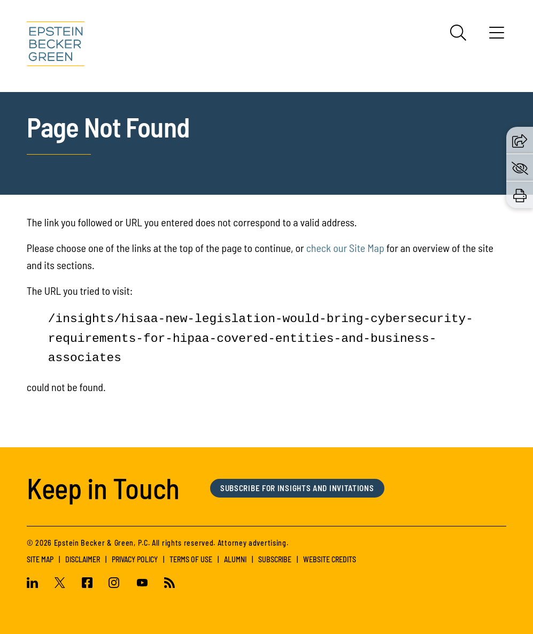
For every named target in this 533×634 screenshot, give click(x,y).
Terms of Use (190, 559)
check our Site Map (345, 247)
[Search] (458, 33)
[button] (519, 140)
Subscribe (274, 559)
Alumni (235, 559)
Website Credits (329, 559)
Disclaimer (82, 559)
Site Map (40, 559)
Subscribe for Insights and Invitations (297, 488)
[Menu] (496, 36)
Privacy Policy (135, 559)
